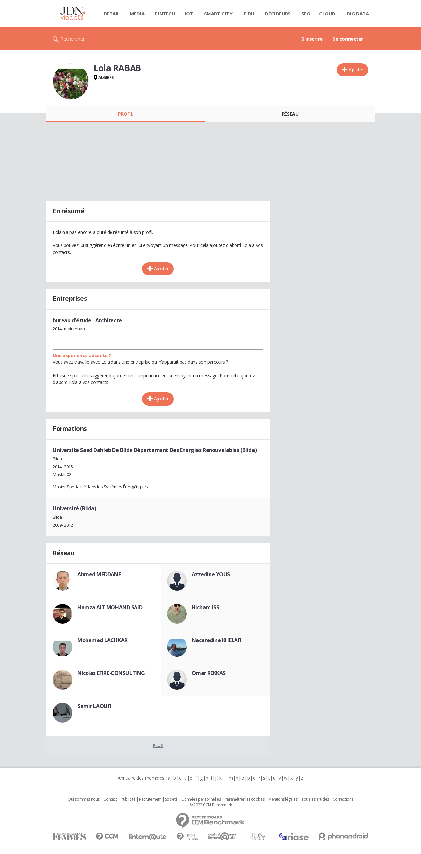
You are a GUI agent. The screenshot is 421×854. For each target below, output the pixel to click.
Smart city (218, 13)
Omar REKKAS (209, 673)
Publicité (128, 799)
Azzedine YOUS (211, 574)
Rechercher (72, 38)
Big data (358, 13)
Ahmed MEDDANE (99, 574)
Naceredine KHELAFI (217, 640)
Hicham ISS (205, 607)
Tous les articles (315, 799)
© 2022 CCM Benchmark (210, 805)
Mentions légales (282, 799)
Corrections (343, 799)
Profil (125, 114)
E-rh (249, 13)
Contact (110, 799)
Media (137, 13)
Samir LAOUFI (94, 706)
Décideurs (277, 13)
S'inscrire (312, 38)
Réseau (290, 114)
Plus (158, 745)
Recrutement (150, 799)
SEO (305, 13)
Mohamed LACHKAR (102, 640)
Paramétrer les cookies (245, 799)
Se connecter (348, 38)
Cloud (327, 13)
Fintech (165, 13)
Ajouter (356, 69)
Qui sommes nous (84, 799)
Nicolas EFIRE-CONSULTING (111, 673)
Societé (171, 799)
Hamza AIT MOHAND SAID (109, 607)
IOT (189, 13)
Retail (111, 13)
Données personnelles (201, 799)
